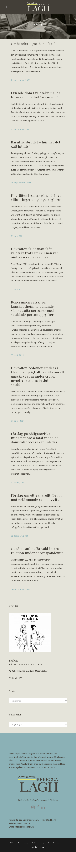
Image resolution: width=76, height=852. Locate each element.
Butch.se (39, 847)
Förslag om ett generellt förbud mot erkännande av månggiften (37, 497)
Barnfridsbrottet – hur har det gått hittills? (35, 144)
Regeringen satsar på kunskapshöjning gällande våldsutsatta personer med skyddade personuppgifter (32, 308)
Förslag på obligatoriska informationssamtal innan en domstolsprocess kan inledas (35, 437)
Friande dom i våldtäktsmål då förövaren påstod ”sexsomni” (36, 95)
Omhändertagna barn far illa (34, 43)
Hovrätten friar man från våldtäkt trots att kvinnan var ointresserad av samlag (34, 253)
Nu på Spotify (15, 677)
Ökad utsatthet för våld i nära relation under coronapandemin (37, 550)
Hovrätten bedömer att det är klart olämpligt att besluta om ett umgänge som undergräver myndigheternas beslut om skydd (37, 376)
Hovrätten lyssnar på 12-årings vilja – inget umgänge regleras (36, 197)
